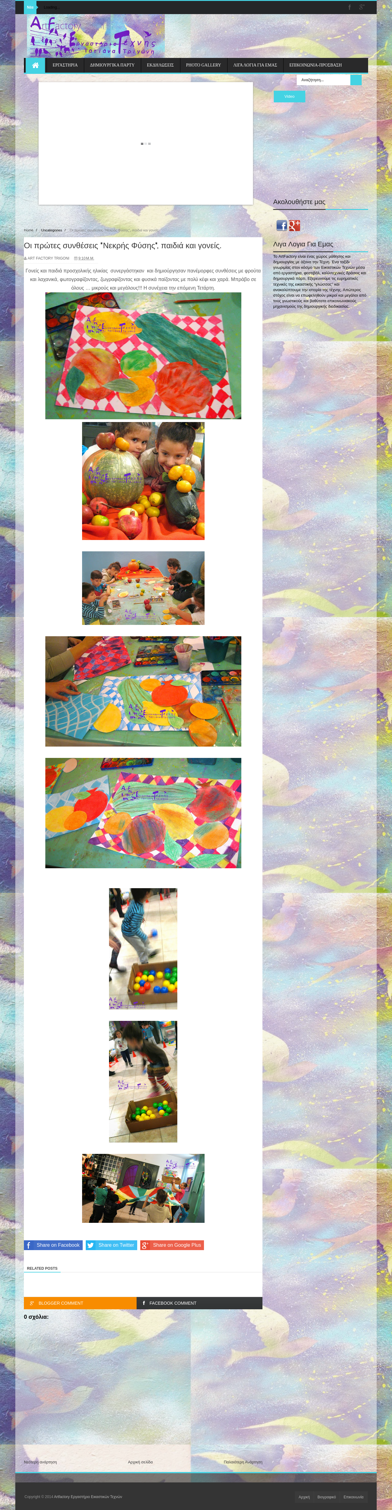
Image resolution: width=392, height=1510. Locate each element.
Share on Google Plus (170, 1245)
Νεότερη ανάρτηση (40, 1462)
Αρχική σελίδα (140, 1462)
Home (28, 230)
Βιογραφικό (327, 1497)
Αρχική (304, 1497)
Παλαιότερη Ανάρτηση (243, 1462)
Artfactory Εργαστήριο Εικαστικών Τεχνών (88, 1497)
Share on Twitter (110, 1245)
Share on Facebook (52, 1245)
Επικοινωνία (354, 1497)
